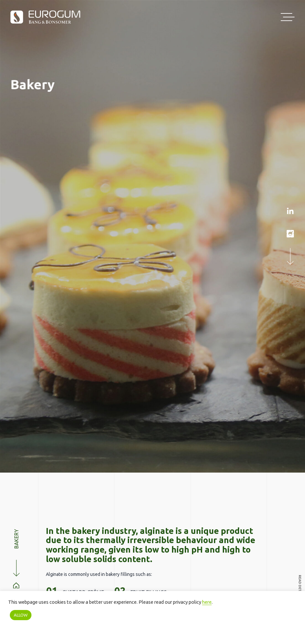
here (207, 602)
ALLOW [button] (21, 615)
